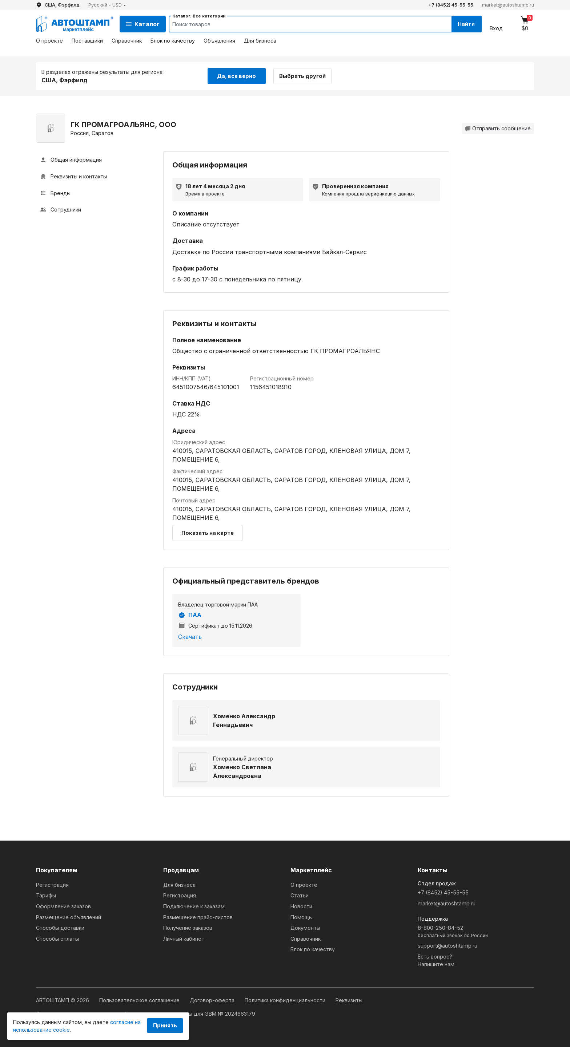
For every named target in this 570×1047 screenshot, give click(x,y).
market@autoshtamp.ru (508, 5)
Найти (466, 24)
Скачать (190, 636)
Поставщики (87, 40)
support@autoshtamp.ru (447, 946)
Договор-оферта (213, 1000)
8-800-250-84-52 (476, 932)
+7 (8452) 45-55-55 (450, 5)
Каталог (143, 24)
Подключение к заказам (194, 906)
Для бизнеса (260, 40)
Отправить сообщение (498, 128)
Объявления (219, 40)
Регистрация (52, 885)
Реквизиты (349, 1000)
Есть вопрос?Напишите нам (436, 960)
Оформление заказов (63, 906)
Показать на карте (207, 533)
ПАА (189, 615)
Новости (301, 906)
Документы (305, 928)
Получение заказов (187, 928)
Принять (165, 1025)
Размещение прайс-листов (198, 917)
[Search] (303, 24)
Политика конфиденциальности (286, 1000)
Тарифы (46, 895)
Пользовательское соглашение (140, 1000)
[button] (107, 4)
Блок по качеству (172, 40)
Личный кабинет (183, 939)
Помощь (301, 917)
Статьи (299, 895)
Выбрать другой (302, 76)
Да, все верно (236, 76)
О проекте (49, 40)
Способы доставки (60, 928)
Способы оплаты (57, 939)
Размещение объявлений (68, 917)
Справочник (127, 40)
